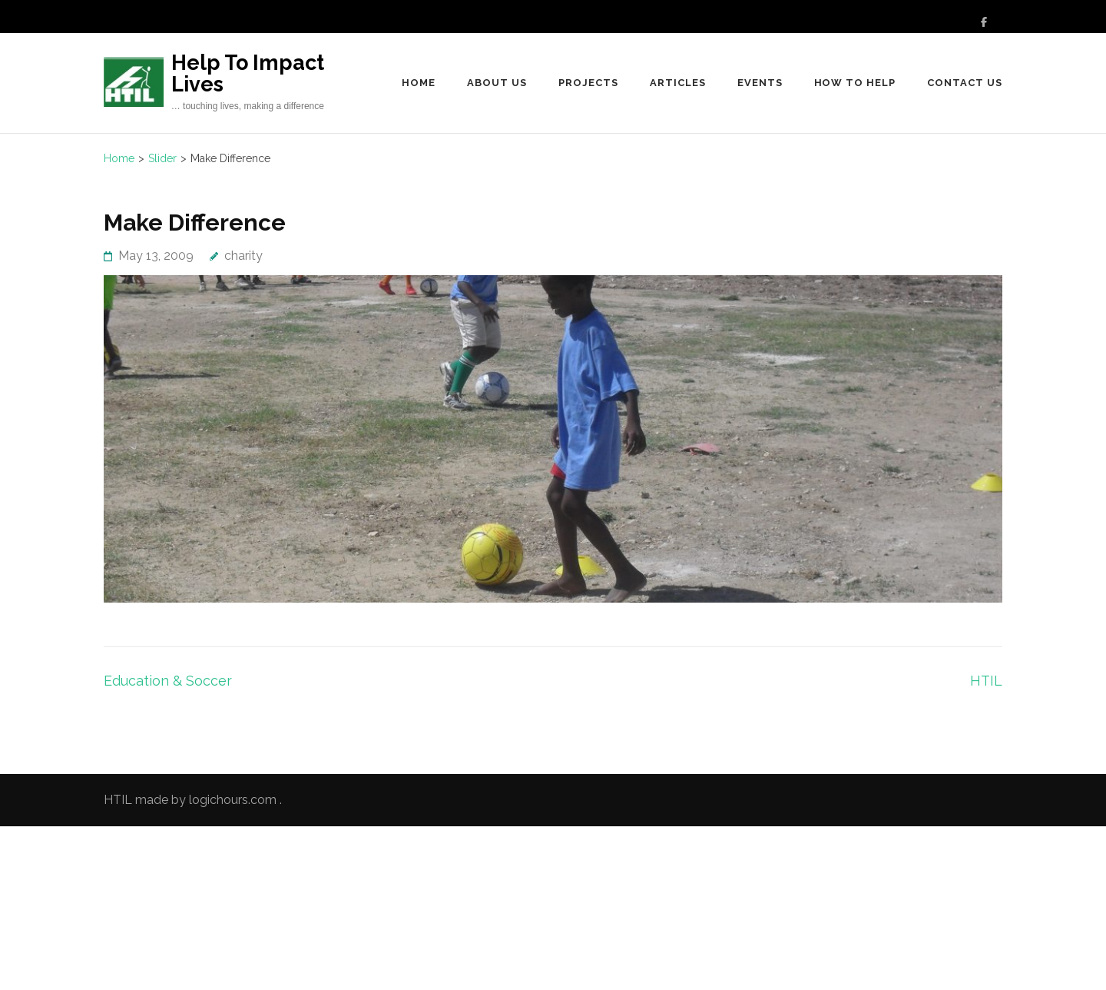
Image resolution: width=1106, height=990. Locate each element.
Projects (588, 82)
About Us (497, 82)
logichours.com (232, 799)
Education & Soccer (168, 681)
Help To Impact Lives (247, 73)
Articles (678, 82)
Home (418, 82)
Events (760, 82)
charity (243, 255)
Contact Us (964, 82)
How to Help (855, 82)
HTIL (986, 681)
